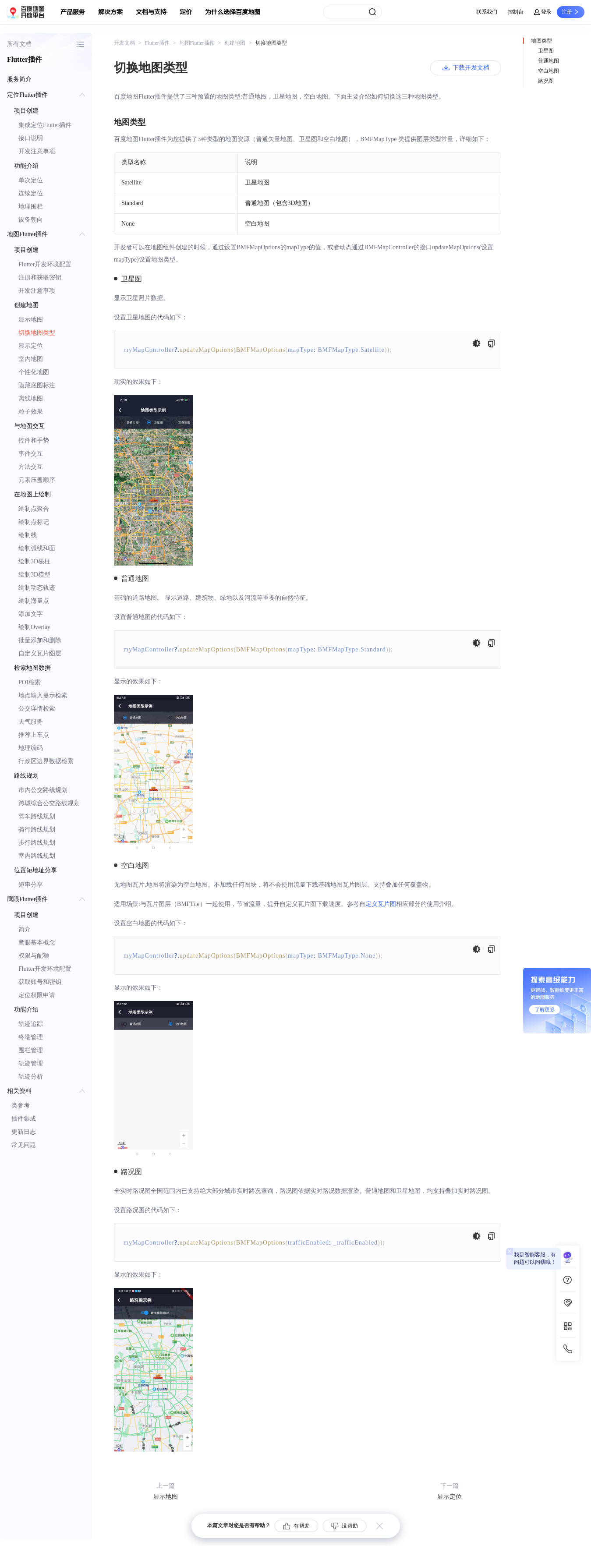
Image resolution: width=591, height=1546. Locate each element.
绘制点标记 (33, 522)
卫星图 (546, 51)
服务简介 (19, 79)
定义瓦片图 (380, 904)
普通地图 (548, 61)
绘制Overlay (34, 627)
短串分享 (30, 884)
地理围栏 (30, 206)
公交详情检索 (36, 708)
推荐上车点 (33, 735)
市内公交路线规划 (42, 790)
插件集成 (23, 1118)
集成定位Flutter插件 (44, 125)
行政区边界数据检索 (46, 761)
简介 (24, 929)
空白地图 (548, 71)
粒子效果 (30, 411)
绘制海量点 (33, 601)
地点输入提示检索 (42, 695)
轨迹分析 (30, 1076)
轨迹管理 (30, 1063)
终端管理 (30, 1037)
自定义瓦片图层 (39, 653)
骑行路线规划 (36, 829)
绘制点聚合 (33, 509)
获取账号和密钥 (39, 982)
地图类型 (541, 41)
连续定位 (30, 193)
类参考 (20, 1105)
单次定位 (30, 180)
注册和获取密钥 (39, 277)
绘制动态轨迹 (36, 587)
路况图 (546, 81)
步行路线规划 (36, 842)
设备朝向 (30, 219)
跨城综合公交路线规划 (49, 803)
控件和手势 (33, 440)
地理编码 (30, 748)
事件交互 (30, 453)
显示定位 (30, 346)
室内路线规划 (36, 856)
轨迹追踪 (30, 1024)
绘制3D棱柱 (34, 561)
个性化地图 (33, 372)
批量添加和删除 (39, 640)
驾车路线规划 (36, 816)
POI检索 (29, 682)
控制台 (516, 12)
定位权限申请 (36, 995)
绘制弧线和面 (36, 548)
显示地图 (30, 319)
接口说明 (30, 138)
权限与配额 (33, 955)
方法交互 (30, 466)
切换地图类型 (36, 332)
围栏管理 (30, 1050)
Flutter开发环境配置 (44, 264)
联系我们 (486, 12)
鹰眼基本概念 (36, 942)
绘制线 (27, 535)
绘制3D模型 (34, 574)
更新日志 (23, 1132)
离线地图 (30, 398)
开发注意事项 (36, 151)
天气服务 (30, 721)
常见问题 (23, 1145)
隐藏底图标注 (36, 385)
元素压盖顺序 (36, 480)
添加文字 (30, 614)
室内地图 (30, 359)
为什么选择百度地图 (232, 12)
